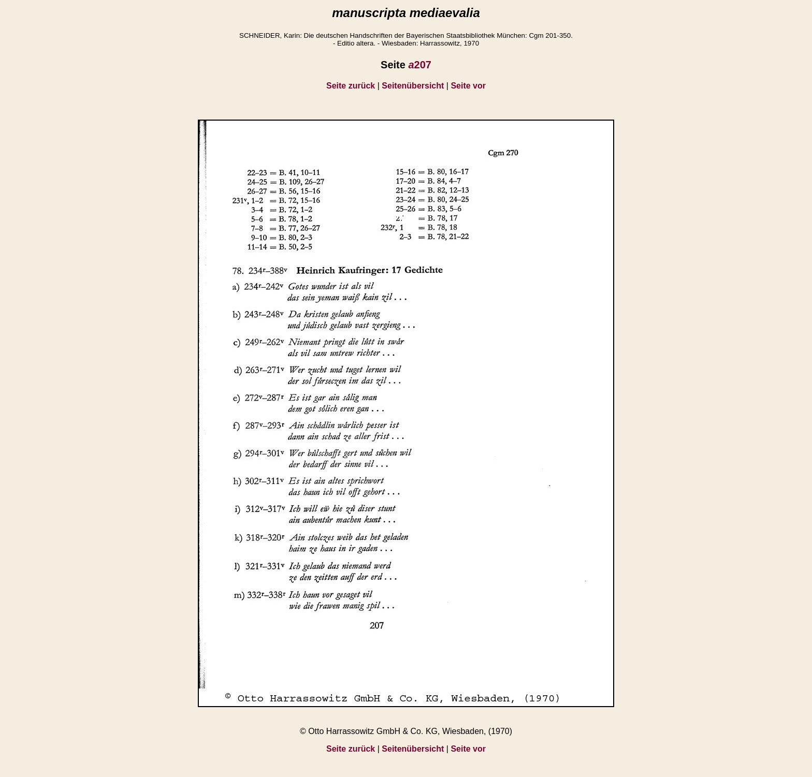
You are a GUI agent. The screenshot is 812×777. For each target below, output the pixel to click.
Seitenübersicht (413, 85)
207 (419, 64)
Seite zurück (350, 85)
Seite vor (468, 85)
